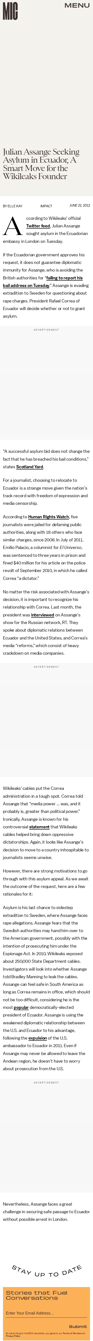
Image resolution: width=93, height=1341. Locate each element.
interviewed (42, 615)
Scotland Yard (29, 467)
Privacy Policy (13, 1336)
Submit (78, 1326)
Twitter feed (38, 226)
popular (21, 1007)
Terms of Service (72, 1333)
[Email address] (46, 1312)
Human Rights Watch (48, 517)
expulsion (37, 1038)
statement (39, 827)
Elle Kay (15, 206)
